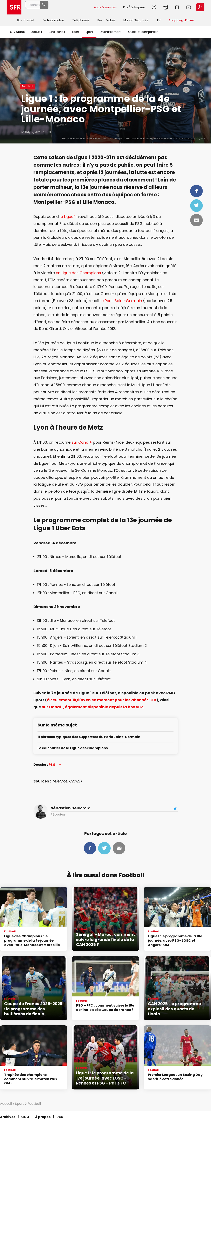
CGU (25, 1116)
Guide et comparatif (143, 32)
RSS (59, 1116)
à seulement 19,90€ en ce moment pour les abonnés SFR (101, 699)
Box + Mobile (106, 20)
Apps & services (105, 7)
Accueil (36, 32)
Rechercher (81, 7)
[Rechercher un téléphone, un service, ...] (57, 7)
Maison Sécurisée (135, 20)
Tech (75, 32)
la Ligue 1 (67, 216)
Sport (89, 32)
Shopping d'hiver (181, 20)
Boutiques (165, 7)
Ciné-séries (56, 32)
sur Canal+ (82, 442)
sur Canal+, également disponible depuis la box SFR (92, 706)
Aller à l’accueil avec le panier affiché (177, 7)
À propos (42, 1116)
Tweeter (196, 205)
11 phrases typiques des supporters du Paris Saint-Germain (89, 737)
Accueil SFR (14, 7)
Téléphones (80, 20)
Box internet (25, 20)
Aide (154, 7)
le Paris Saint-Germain (121, 300)
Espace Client (200, 7)
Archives (7, 1116)
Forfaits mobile (53, 20)
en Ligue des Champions (78, 272)
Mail (196, 220)
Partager (196, 191)
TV (158, 20)
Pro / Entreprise (134, 7)
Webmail (189, 7)
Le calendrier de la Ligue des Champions (73, 748)
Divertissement (111, 32)
